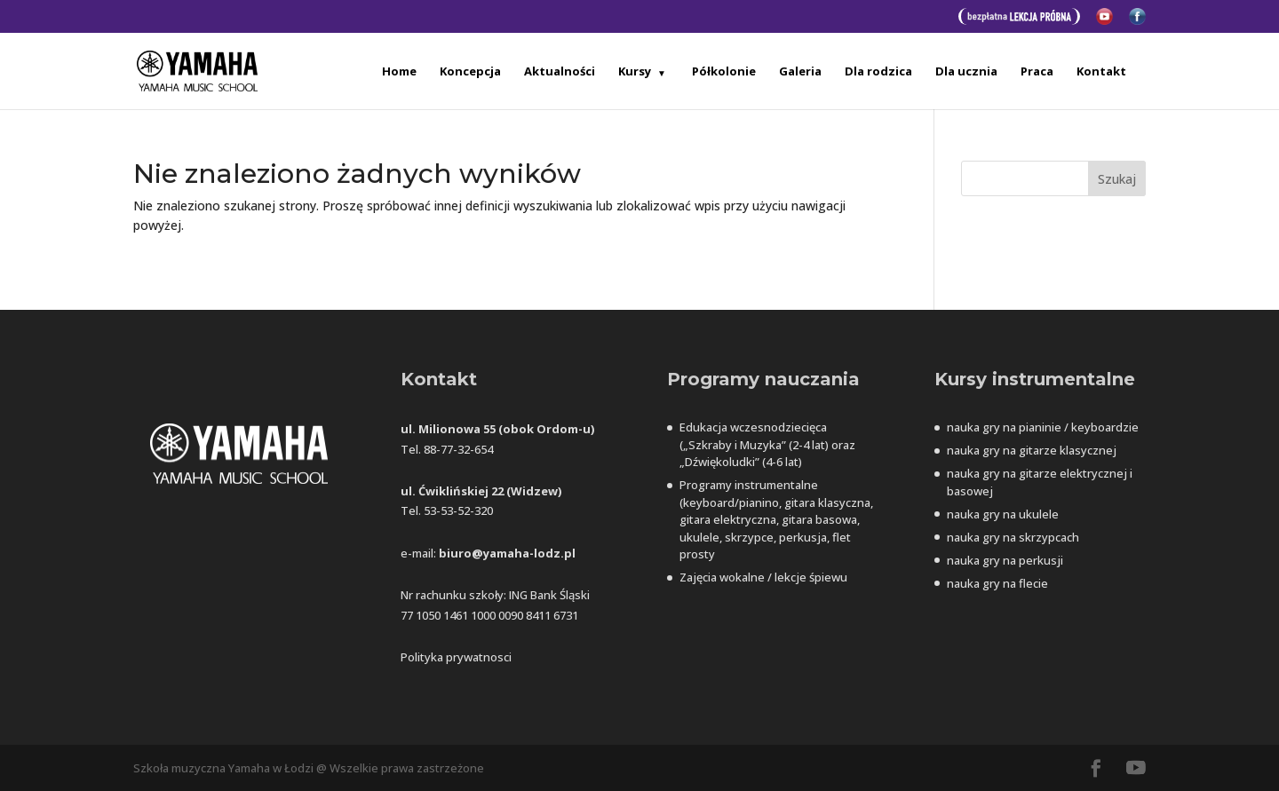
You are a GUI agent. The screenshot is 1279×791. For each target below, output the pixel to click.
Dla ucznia (966, 71)
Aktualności (559, 71)
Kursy (634, 71)
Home (399, 71)
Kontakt (1101, 71)
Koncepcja (470, 71)
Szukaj (1117, 178)
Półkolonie (724, 71)
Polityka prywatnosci (456, 657)
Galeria (800, 71)
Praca (1037, 71)
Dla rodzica (878, 71)
